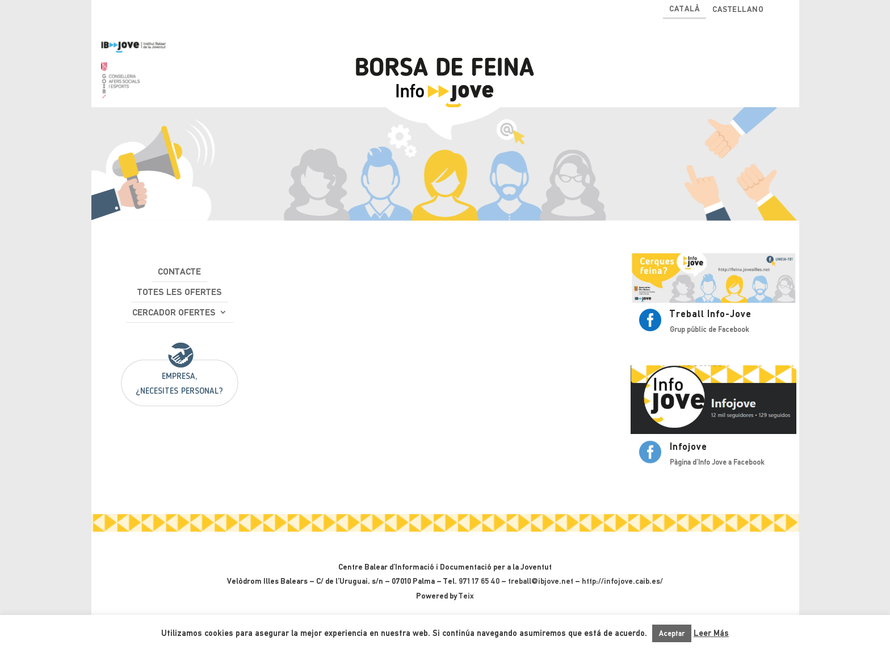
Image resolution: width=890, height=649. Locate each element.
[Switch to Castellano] (737, 12)
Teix (466, 595)
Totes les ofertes (179, 291)
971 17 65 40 (479, 580)
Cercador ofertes (174, 312)
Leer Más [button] (711, 633)
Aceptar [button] (672, 633)
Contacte (179, 271)
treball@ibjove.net (540, 580)
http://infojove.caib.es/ (622, 580)
